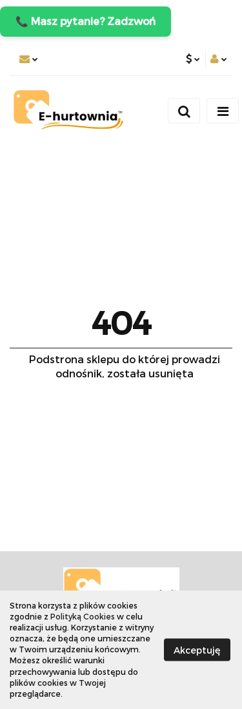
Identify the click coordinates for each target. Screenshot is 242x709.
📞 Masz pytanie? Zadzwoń (85, 21)
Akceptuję (197, 649)
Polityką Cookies (82, 616)
